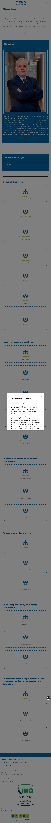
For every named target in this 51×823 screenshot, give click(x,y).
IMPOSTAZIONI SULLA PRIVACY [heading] (21, 399)
